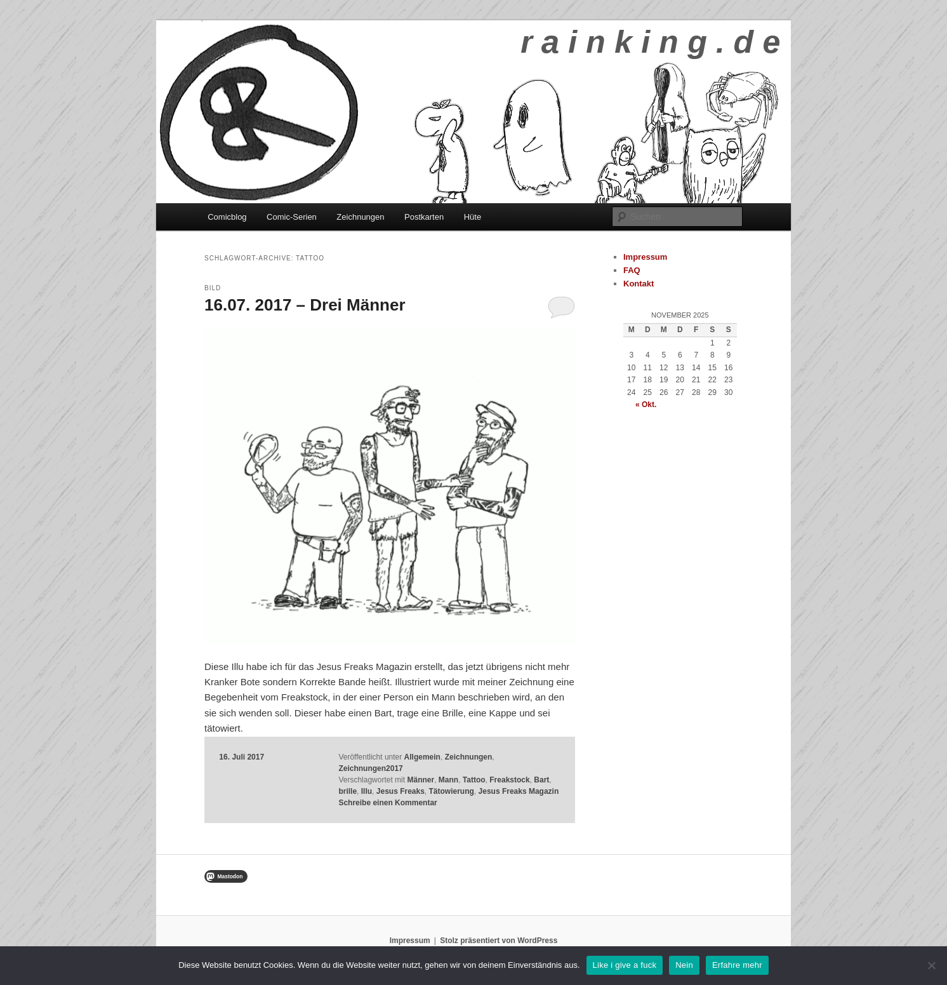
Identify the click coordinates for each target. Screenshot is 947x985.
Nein (684, 965)
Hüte (472, 217)
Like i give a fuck (625, 965)
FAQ (631, 270)
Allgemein (422, 757)
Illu (366, 791)
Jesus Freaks (400, 791)
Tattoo (474, 779)
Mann (448, 779)
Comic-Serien (292, 217)
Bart (541, 779)
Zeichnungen (360, 217)
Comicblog (227, 217)
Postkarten (424, 217)
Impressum (645, 257)
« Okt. (645, 404)
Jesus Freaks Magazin (519, 791)
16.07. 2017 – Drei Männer (305, 304)
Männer (420, 779)
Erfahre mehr (737, 965)
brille (347, 791)
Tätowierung (451, 791)
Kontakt (638, 283)
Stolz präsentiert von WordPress (498, 940)
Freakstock (509, 779)
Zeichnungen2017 (370, 768)
